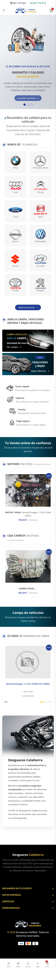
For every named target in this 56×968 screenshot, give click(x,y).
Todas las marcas (28, 307)
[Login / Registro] (38, 964)
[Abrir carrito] (51, 10)
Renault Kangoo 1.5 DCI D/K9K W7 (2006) (27, 683)
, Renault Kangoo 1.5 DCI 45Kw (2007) (28, 514)
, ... (28, 588)
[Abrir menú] (3, 10)
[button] (24, 104)
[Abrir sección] (28, 888)
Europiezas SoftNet (26, 932)
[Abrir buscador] (28, 964)
